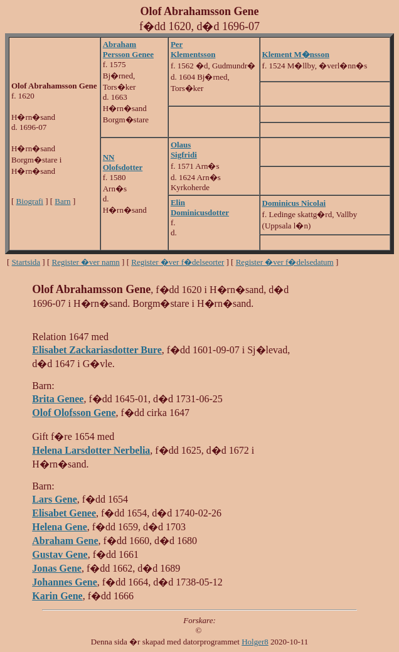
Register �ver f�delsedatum (285, 262)
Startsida (26, 262)
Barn (62, 201)
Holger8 (255, 641)
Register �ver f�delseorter (177, 262)
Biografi (29, 201)
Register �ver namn (86, 262)
